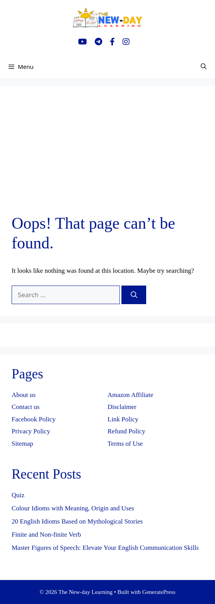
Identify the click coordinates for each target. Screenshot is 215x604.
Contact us (25, 407)
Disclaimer (122, 407)
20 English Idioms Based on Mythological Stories (77, 521)
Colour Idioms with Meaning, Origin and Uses (73, 508)
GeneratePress (159, 592)
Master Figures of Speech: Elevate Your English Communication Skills (105, 547)
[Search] (133, 295)
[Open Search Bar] (203, 66)
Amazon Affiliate (130, 395)
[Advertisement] (107, 155)
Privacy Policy (31, 431)
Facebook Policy (34, 419)
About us (24, 395)
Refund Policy (126, 431)
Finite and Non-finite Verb (46, 534)
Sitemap (22, 443)
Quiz (18, 495)
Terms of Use (125, 443)
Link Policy (123, 419)
